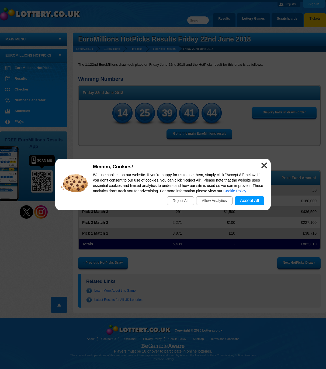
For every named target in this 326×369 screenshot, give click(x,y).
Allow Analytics (214, 201)
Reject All (180, 201)
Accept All (249, 200)
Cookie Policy (234, 191)
